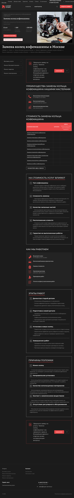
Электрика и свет (30, 473)
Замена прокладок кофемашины (37, 160)
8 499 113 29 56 (42, 482)
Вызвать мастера (10, 35)
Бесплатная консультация (13, 39)
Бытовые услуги (13, 61)
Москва (4, 2)
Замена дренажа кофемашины (36, 137)
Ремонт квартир (9, 69)
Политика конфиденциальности (63, 494)
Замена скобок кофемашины (36, 163)
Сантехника (28, 471)
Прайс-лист (6, 482)
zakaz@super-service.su (45, 486)
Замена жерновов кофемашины (37, 141)
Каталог (27, 468)
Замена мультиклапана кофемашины (38, 149)
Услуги (4, 468)
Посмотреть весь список (36, 168)
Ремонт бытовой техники (13, 65)
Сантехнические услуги (8, 485)
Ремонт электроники (13, 73)
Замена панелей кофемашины (36, 152)
